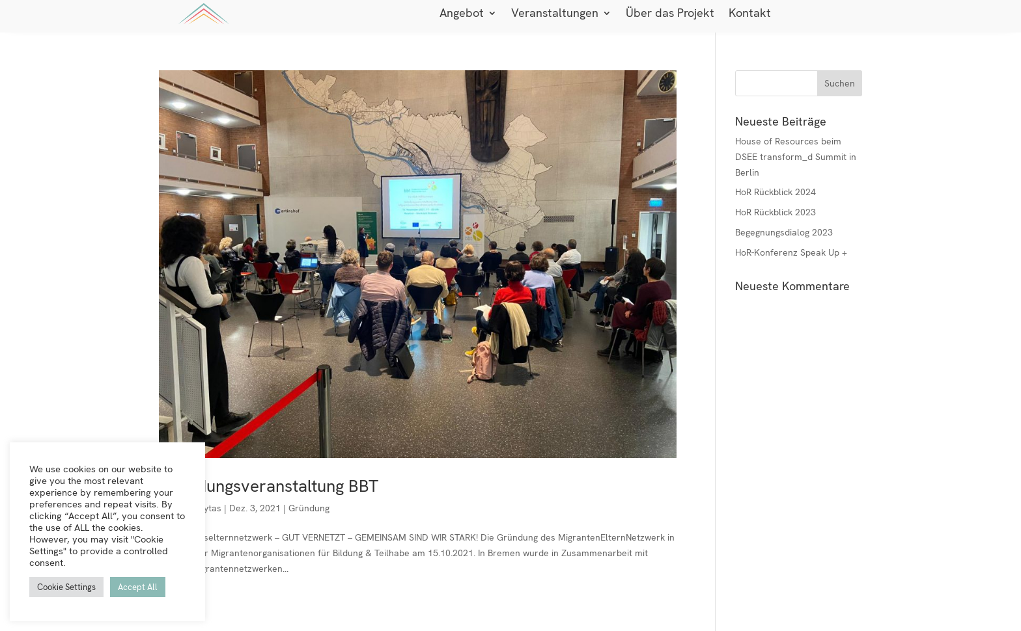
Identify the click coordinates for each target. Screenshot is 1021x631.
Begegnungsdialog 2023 (784, 232)
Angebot (462, 14)
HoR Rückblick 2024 (775, 192)
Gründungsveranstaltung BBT (268, 486)
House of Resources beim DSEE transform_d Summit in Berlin (795, 156)
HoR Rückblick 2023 (775, 212)
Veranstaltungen (554, 14)
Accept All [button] (138, 587)
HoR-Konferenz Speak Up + (791, 252)
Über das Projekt (670, 14)
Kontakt (750, 14)
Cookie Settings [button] (66, 587)
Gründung (308, 508)
